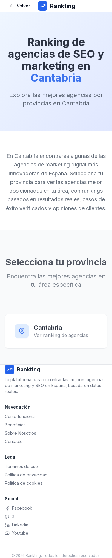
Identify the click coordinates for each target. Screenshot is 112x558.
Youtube (16, 533)
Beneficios (15, 424)
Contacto (14, 441)
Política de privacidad (26, 474)
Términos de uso (21, 466)
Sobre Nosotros (20, 433)
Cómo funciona (20, 416)
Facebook (18, 508)
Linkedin (16, 524)
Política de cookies (23, 483)
